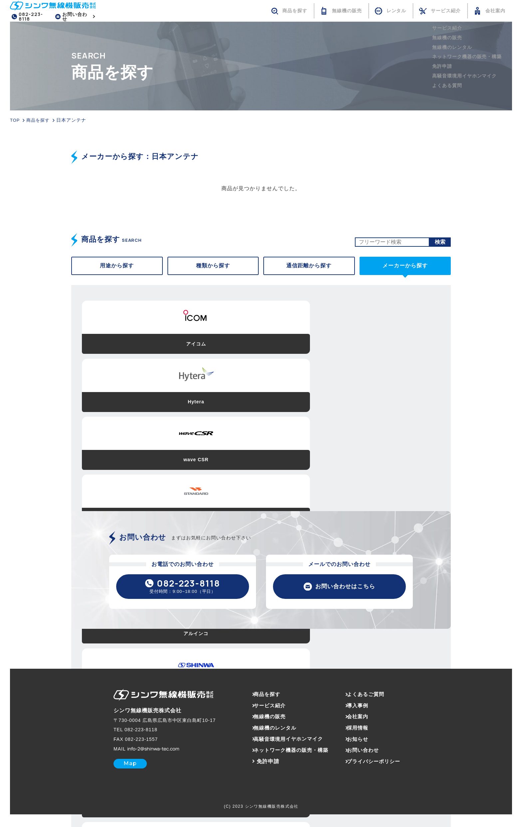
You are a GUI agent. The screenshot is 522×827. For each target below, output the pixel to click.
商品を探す (264, 697)
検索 (440, 242)
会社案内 (362, 719)
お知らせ (362, 742)
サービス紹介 (267, 708)
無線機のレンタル (272, 730)
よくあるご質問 (370, 697)
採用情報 (362, 730)
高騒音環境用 (286, 742)
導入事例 (362, 708)
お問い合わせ (77, 17)
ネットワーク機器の (289, 753)
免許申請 (261, 764)
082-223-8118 (31, 17)
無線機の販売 (267, 719)
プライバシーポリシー (379, 764)
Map (123, 766)
